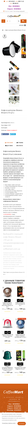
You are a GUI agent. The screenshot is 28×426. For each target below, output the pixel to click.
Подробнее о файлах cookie (8, 423)
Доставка (9, 145)
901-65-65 (10, 1)
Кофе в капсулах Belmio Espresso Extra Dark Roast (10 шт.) (7, 304)
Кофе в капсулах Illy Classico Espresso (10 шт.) (7, 336)
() (23, 21)
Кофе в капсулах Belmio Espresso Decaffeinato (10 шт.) (20, 336)
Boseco (12, 122)
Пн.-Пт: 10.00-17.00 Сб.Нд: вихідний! (14, 11)
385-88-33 (14, 3)
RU (7, 21)
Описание (9, 142)
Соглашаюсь (22, 423)
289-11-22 (19, 1)
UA (10, 21)
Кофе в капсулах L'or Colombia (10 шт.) (20, 304)
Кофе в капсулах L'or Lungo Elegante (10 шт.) (20, 367)
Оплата (20, 145)
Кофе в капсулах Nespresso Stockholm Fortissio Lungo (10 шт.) (7, 368)
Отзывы (20, 142)
